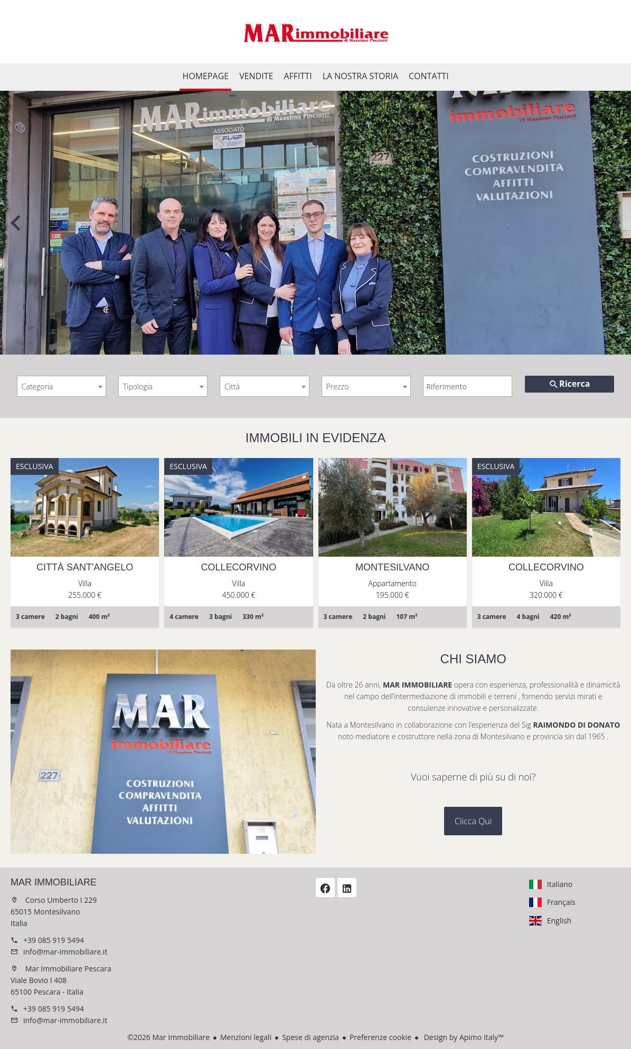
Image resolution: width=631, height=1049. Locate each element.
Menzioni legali (245, 1037)
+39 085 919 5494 (53, 940)
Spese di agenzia (310, 1037)
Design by (463, 1037)
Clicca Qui (473, 821)
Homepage (316, 31)
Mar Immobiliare (54, 882)
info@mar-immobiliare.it (65, 952)
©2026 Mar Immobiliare (168, 1037)
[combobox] (61, 386)
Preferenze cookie (380, 1037)
